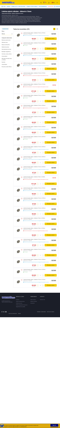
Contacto (57, 6)
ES (53, 2)
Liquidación (50, 6)
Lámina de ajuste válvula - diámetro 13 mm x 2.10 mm (34, 116)
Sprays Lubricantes (6, 44)
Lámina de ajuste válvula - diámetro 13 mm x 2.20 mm (34, 52)
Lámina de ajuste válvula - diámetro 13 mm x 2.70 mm (34, 279)
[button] (46, 2)
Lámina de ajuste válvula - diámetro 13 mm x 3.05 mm (34, 198)
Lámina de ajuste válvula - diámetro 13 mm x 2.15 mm (34, 188)
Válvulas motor (5, 42)
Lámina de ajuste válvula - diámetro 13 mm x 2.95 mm (34, 259)
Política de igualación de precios (21, 304)
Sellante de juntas (5, 47)
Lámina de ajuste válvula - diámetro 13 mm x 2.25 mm (34, 269)
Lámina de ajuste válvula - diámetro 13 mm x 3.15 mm (34, 84)
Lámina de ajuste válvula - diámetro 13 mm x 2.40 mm (34, 42)
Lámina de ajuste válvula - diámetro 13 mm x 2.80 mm (34, 208)
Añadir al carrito (50, 38)
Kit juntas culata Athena (6, 66)
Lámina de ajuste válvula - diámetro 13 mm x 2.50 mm (34, 239)
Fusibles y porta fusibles (32, 6)
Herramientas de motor (6, 49)
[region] (30, 426)
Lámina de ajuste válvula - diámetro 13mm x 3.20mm (34, 176)
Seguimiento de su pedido (20, 306)
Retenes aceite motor (6, 40)
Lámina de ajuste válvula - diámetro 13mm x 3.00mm (34, 228)
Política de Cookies (50, 311)
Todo (4, 6)
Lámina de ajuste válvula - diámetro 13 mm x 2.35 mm (34, 249)
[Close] (58, 425)
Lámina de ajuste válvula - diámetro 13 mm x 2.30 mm (34, 95)
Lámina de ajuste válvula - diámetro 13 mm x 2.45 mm (34, 63)
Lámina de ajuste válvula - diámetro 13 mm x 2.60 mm (34, 136)
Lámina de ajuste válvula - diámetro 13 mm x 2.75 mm (34, 32)
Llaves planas (4, 56)
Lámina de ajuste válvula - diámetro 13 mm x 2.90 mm (34, 146)
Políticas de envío (19, 303)
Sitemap (19, 313)
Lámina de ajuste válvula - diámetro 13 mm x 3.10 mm (34, 73)
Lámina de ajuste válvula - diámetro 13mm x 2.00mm (34, 218)
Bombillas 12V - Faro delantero (18, 6)
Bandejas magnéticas (6, 51)
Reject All (54, 425)
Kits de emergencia (43, 6)
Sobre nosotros (33, 299)
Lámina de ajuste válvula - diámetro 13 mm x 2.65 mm (34, 156)
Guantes (3, 62)
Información (32, 303)
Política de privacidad (13, 313)
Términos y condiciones (41, 311)
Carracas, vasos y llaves (6, 54)
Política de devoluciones (20, 301)
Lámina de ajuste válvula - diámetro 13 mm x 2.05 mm (34, 126)
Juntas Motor (4, 64)
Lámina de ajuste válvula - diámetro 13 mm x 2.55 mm (34, 166)
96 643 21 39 (42, 299)
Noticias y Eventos (33, 301)
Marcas (8, 6)
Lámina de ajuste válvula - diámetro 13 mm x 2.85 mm (34, 105)
